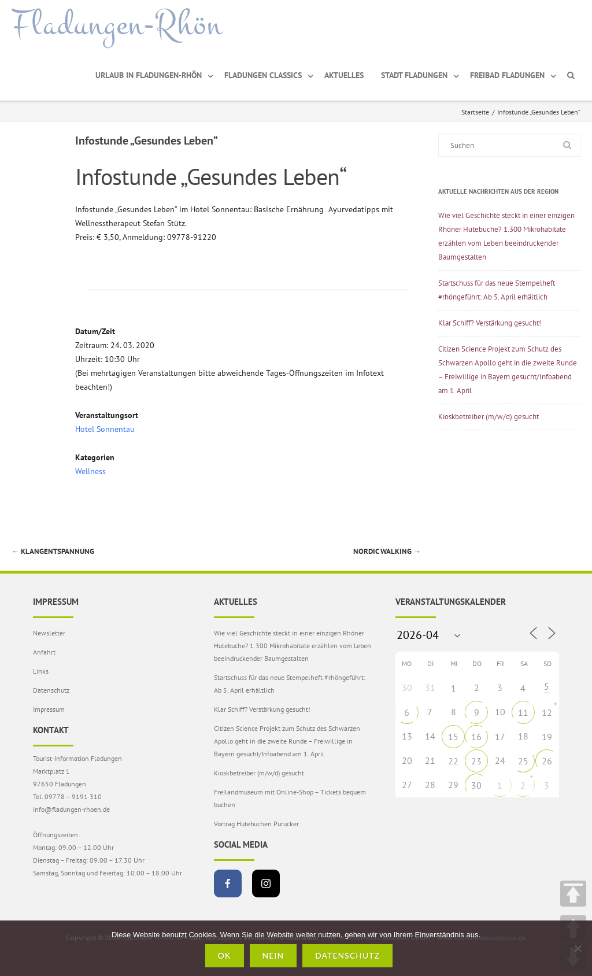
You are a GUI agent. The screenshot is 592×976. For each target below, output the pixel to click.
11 (523, 712)
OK (224, 955)
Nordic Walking (387, 551)
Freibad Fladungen (507, 75)
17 (500, 736)
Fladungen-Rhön (117, 25)
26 (547, 761)
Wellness (90, 471)
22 (453, 761)
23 (476, 761)
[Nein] (577, 948)
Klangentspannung (53, 551)
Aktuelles (344, 75)
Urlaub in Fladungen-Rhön (148, 75)
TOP (573, 894)
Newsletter (49, 633)
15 (453, 736)
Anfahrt (44, 652)
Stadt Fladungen (414, 75)
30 (476, 785)
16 (476, 736)
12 (547, 712)
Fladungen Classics (263, 75)
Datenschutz (51, 690)
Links (41, 671)
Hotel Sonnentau (105, 429)
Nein (273, 955)
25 (523, 761)
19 (547, 736)
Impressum (49, 709)
